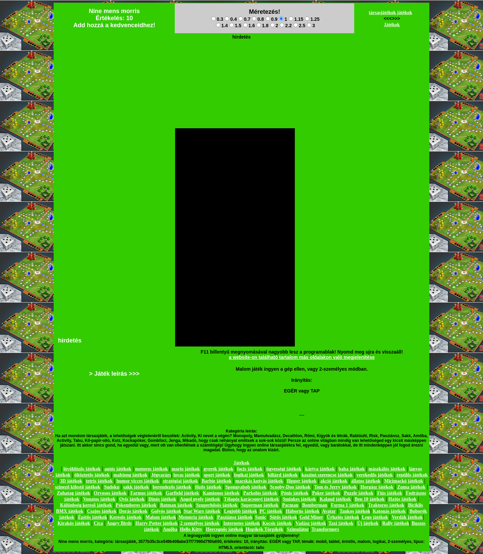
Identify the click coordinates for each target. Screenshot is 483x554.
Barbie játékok (216, 480)
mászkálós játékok (387, 468)
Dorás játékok (133, 511)
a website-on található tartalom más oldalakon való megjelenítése (302, 357)
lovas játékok (186, 474)
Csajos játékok (102, 511)
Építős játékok (92, 517)
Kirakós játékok (74, 523)
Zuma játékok (411, 487)
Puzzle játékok (358, 493)
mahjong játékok (130, 474)
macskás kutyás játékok (259, 480)
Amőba (170, 529)
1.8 (262, 25)
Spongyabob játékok (246, 487)
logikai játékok (249, 474)
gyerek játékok (218, 468)
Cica (98, 523)
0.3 (217, 19)
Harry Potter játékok (157, 523)
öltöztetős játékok (91, 474)
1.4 (222, 25)
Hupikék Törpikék (264, 529)
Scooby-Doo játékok (290, 487)
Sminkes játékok (299, 499)
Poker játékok (326, 493)
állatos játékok (366, 480)
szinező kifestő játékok (77, 487)
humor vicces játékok (137, 480)
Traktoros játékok (386, 505)
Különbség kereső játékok (86, 505)
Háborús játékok (303, 511)
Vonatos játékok (99, 499)
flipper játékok (302, 480)
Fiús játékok (389, 493)
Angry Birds (119, 523)
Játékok (391, 24)
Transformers (325, 529)
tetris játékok (99, 480)
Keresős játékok (126, 517)
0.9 (271, 19)
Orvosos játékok (110, 493)
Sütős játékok (283, 517)
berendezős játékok (172, 487)
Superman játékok (259, 505)
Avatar (329, 511)
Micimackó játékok (403, 480)
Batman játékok (176, 505)
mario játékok (185, 468)
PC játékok (271, 511)
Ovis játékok (132, 499)
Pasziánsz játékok (235, 517)
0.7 (244, 19)
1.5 (235, 25)
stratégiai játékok (180, 480)
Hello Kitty (191, 529)
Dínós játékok (162, 499)
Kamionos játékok (221, 493)
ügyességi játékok (284, 468)
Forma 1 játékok (348, 505)
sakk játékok (136, 487)
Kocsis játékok (277, 523)
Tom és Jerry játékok (335, 487)
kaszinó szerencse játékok (327, 474)
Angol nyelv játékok (200, 499)
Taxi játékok (341, 523)
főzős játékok (208, 487)
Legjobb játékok (240, 511)
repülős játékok (412, 474)
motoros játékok (151, 468)
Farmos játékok (146, 493)
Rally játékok (395, 523)
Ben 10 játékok (369, 499)
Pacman (290, 505)
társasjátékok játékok (390, 12)
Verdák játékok (407, 517)
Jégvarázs (161, 474)
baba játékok (351, 468)
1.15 (296, 19)
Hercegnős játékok (224, 529)
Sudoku (111, 487)
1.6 (249, 25)
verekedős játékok (375, 474)
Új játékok (367, 523)
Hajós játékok (402, 499)
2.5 (299, 25)
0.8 (258, 19)
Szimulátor (298, 529)
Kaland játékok (335, 499)
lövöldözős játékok (82, 468)
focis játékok (250, 468)
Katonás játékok (389, 511)
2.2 (285, 25)
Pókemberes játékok (136, 505)
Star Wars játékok (202, 511)
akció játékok (333, 480)
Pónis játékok (294, 493)
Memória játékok (195, 517)
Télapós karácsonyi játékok (251, 499)
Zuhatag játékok (73, 493)
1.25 (312, 19)
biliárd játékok (283, 474)
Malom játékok (161, 517)
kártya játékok (320, 468)
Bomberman (314, 505)
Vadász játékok (311, 523)
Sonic (260, 517)
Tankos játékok (354, 511)
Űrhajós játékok (343, 517)
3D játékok (71, 480)
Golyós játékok (166, 511)
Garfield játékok (182, 493)
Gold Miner (311, 517)
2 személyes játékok (199, 523)
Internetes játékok (241, 523)
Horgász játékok (377, 487)
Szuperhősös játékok (216, 505)
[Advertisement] (241, 57)
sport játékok (217, 474)
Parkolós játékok (260, 493)
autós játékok (117, 468)
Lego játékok (375, 517)
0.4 (230, 19)
